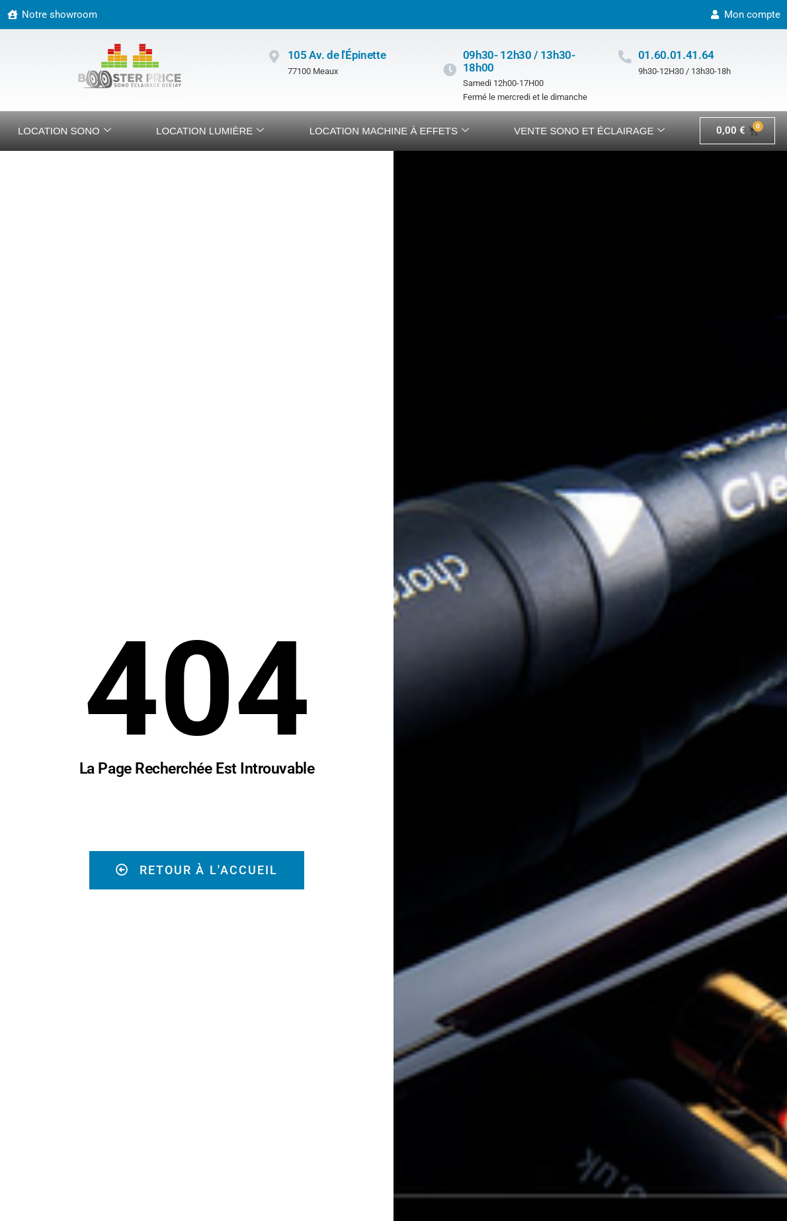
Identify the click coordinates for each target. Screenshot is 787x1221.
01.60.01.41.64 (676, 55)
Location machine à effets (389, 131)
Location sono (64, 131)
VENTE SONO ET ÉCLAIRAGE (589, 131)
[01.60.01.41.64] (625, 57)
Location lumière (210, 131)
